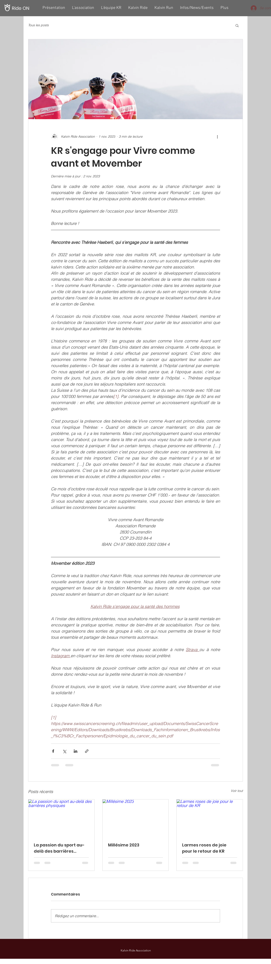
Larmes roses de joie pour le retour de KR (204, 848)
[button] (237, 25)
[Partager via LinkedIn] (75, 751)
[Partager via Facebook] (53, 751)
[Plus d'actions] (217, 136)
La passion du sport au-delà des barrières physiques (59, 848)
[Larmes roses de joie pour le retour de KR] (210, 817)
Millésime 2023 (123, 845)
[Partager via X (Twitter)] (64, 751)
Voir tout (237, 791)
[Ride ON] (21, 8)
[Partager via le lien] (87, 751)
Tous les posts (38, 25)
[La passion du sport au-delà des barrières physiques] (61, 817)
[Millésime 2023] (136, 817)
